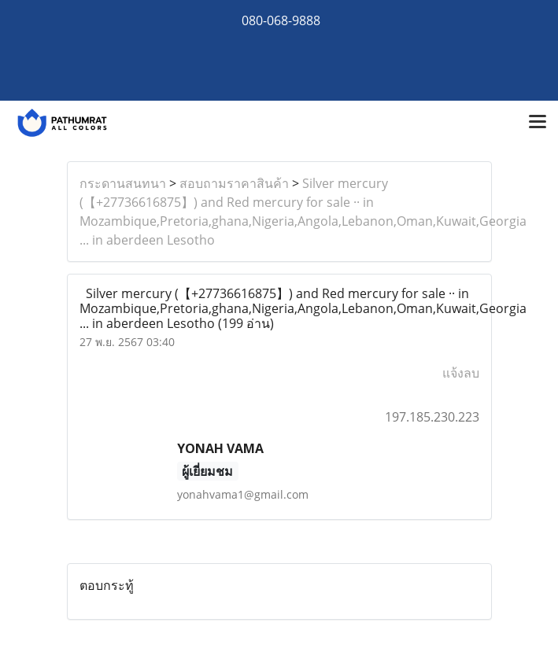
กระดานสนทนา (122, 183)
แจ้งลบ (460, 372)
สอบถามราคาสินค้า (234, 183)
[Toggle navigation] (537, 122)
